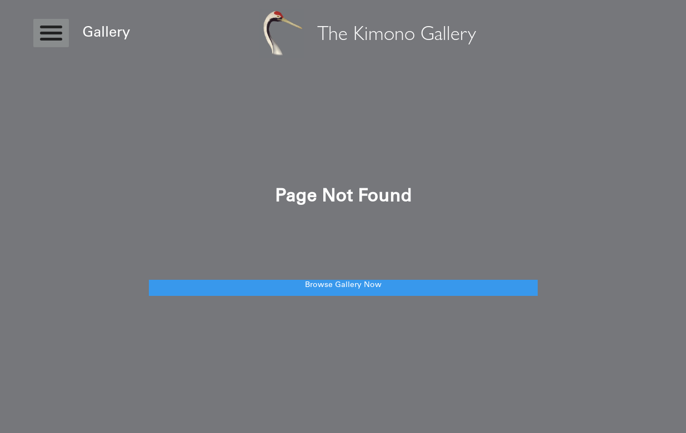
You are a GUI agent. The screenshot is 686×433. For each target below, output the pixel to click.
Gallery (106, 33)
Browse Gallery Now (343, 285)
